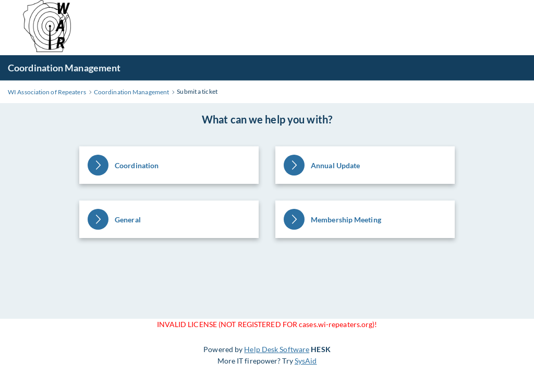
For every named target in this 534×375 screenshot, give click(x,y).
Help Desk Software (276, 349)
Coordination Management (64, 67)
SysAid (306, 360)
